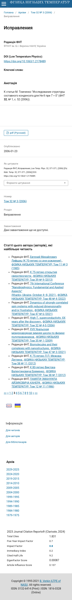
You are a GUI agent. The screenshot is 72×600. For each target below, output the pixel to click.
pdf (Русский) (17, 132)
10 (30, 393)
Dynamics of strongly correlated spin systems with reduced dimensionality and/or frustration (40, 306)
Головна (8, 12)
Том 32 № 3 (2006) (41, 12)
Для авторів (13, 436)
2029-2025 (12, 469)
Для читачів (13, 430)
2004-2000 (12, 492)
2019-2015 (12, 478)
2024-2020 (12, 474)
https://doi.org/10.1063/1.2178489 (25, 61)
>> (36, 393)
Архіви (22, 12)
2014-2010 (12, 483)
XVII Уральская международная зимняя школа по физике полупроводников (38, 333)
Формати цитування (18, 182)
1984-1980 (12, 510)
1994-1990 (12, 501)
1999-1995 (12, 497)
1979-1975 (12, 515)
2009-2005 (12, 487)
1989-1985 (12, 506)
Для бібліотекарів (16, 442)
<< (5, 393)
